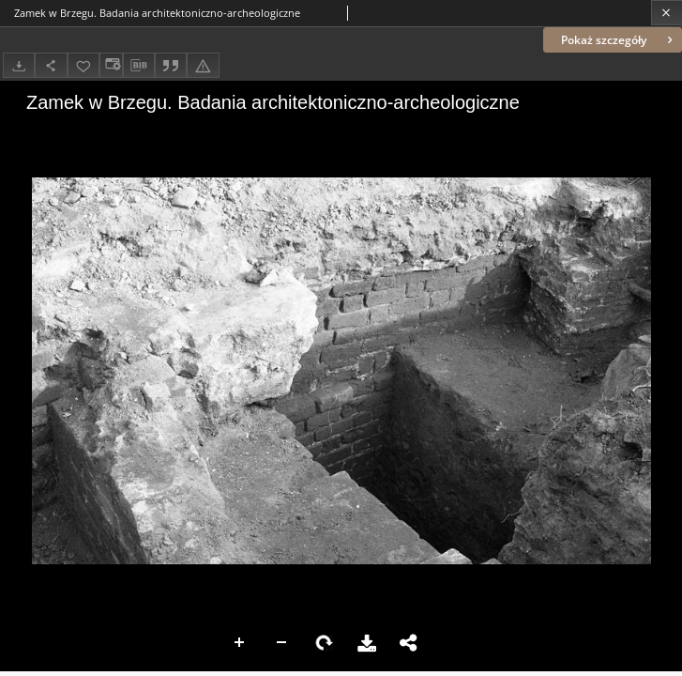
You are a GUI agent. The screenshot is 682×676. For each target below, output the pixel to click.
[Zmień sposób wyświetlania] (110, 65)
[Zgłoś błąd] (203, 65)
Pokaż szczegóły (618, 40)
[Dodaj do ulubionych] (83, 65)
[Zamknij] (666, 12)
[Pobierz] (19, 65)
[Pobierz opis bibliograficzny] (139, 66)
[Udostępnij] (51, 65)
